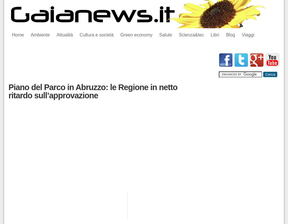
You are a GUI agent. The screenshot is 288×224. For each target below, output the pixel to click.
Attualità (64, 34)
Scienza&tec (191, 34)
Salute (165, 34)
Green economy (136, 34)
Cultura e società (97, 34)
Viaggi (248, 34)
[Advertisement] (111, 66)
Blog (230, 34)
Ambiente (40, 34)
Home (18, 34)
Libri (215, 34)
